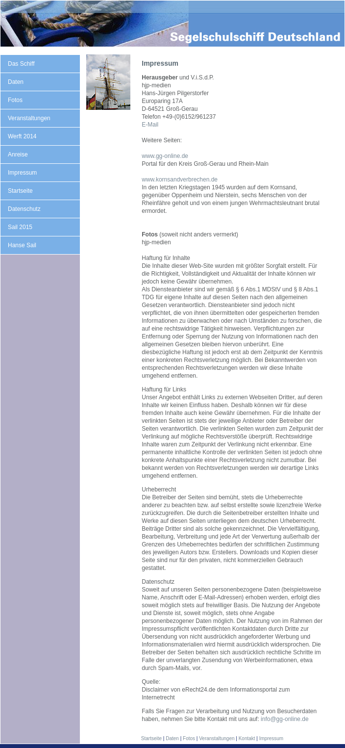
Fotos (15, 100)
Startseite (20, 190)
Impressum (22, 172)
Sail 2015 (20, 227)
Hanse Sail (22, 245)
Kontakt (247, 738)
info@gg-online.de (285, 719)
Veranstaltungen (29, 118)
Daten (16, 81)
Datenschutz (24, 209)
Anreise (18, 154)
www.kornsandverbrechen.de (180, 179)
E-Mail (150, 124)
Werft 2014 (22, 136)
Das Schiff (21, 63)
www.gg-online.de (165, 156)
